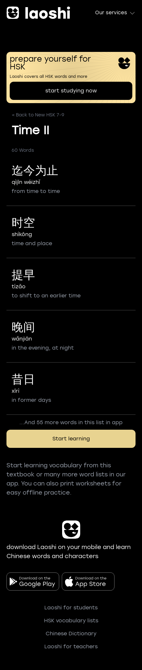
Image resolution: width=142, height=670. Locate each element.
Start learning (71, 439)
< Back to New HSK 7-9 (38, 115)
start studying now (71, 91)
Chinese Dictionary (71, 633)
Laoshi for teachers (71, 646)
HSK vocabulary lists (71, 620)
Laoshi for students (71, 607)
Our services (115, 13)
